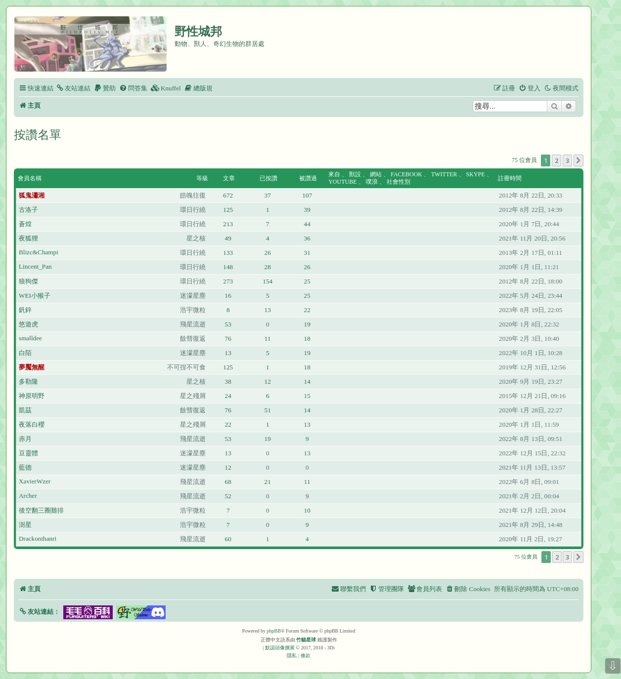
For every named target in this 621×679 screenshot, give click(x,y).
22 (307, 310)
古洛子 (28, 209)
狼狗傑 (28, 281)
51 (268, 410)
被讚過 (308, 178)
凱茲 (25, 410)
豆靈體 (28, 453)
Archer (28, 495)
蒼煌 (25, 224)
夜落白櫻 (31, 424)
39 (307, 209)
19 (307, 324)
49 (228, 238)
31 (307, 252)
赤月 (25, 438)
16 (228, 295)
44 (307, 224)
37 (268, 195)
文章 (229, 178)
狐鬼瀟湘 (31, 195)
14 (307, 381)
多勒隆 (28, 381)
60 (228, 539)
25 (307, 281)
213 (228, 224)
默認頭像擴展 (280, 647)
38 (228, 381)
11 (268, 338)
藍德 (25, 467)
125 (228, 209)
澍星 (25, 524)
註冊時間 (510, 178)
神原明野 (31, 395)
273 (228, 281)
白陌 (25, 353)
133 (228, 252)
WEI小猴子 (34, 295)
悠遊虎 (28, 324)
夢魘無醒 (31, 367)
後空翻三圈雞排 (41, 510)
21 (268, 481)
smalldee (30, 338)
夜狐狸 (28, 238)
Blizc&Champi (38, 252)
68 (228, 481)
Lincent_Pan (35, 266)
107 (307, 195)
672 (228, 195)
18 (307, 338)
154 (267, 281)
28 (268, 267)
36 (307, 238)
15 (307, 395)
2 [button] (556, 160)
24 (228, 395)
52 (228, 496)
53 (228, 324)
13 (268, 310)
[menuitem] (73, 88)
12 (268, 381)
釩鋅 (25, 310)
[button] (578, 160)
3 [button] (567, 160)
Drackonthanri (37, 538)
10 (307, 510)
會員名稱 (30, 178)
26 (268, 252)
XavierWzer (34, 481)
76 (228, 338)
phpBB (274, 631)
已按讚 (268, 178)
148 (228, 267)
